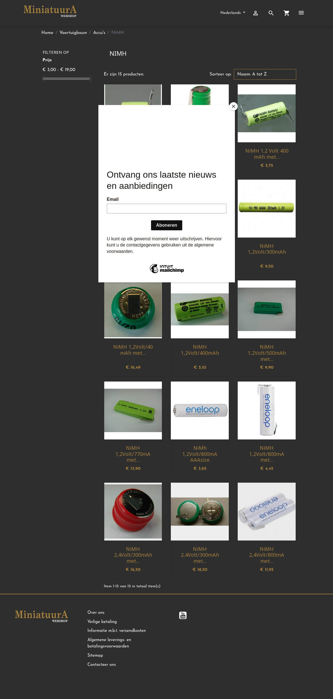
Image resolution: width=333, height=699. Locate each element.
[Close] (233, 106)
